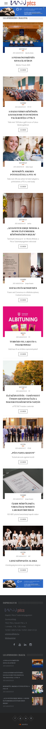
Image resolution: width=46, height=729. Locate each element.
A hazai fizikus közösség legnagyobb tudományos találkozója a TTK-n (23, 114)
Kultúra (23, 444)
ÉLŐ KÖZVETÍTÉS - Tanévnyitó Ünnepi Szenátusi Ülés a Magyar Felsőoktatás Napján (23, 398)
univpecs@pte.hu (12, 634)
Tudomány (23, 103)
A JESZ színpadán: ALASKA (23, 560)
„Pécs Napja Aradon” (23, 452)
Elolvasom (23, 70)
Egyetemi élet (23, 49)
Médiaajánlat (10, 638)
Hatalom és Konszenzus (23, 288)
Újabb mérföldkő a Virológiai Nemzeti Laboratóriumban (23, 506)
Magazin (23, 333)
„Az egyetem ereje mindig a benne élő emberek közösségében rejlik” (23, 231)
